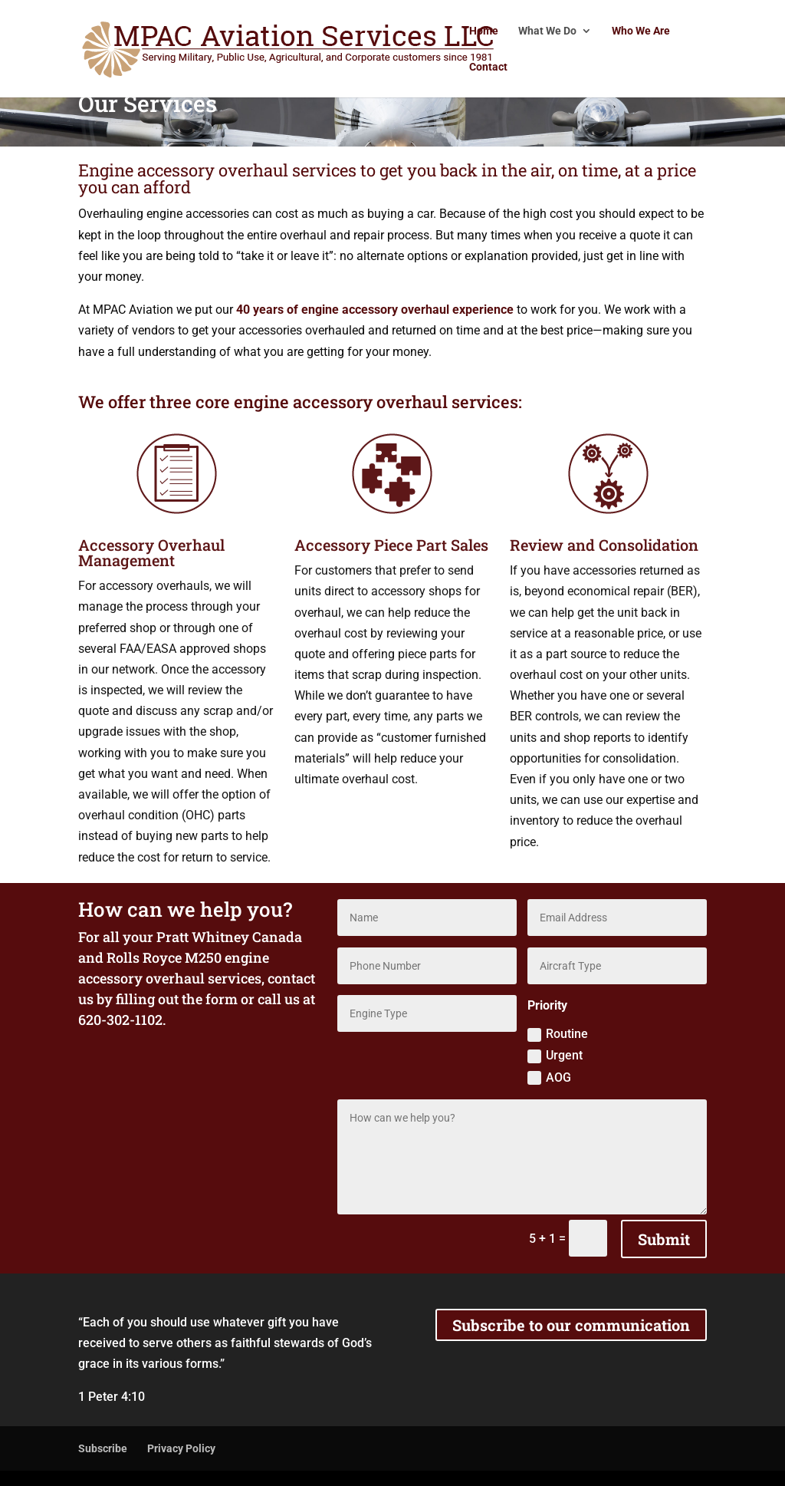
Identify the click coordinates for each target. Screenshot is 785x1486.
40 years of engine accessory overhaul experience (375, 309)
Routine (557, 1034)
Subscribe (102, 1448)
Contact (488, 67)
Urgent (555, 1055)
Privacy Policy (181, 1448)
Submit (664, 1239)
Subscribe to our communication (571, 1325)
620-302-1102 (120, 1019)
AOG (549, 1078)
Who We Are (641, 31)
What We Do (547, 31)
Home (483, 31)
